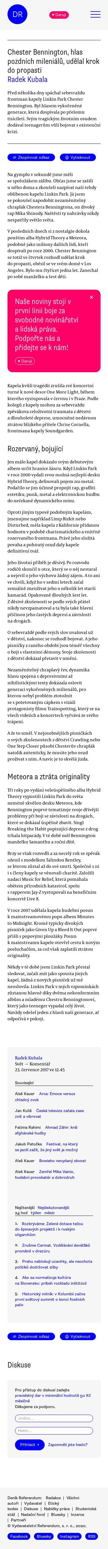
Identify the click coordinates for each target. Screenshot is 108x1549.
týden (36, 1212)
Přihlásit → (29, 1444)
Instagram (69, 1536)
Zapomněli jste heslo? (68, 1444)
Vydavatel (33, 1503)
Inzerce (77, 1514)
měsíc (49, 1212)
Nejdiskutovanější (53, 1207)
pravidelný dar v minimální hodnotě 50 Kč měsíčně (53, 1398)
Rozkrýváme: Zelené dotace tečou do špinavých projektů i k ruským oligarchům (49, 1229)
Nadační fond (33, 1514)
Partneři (18, 1520)
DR (17, 14)
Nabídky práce (57, 1508)
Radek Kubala (27, 79)
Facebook (19, 1536)
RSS (91, 1536)
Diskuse (31, 1508)
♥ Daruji (59, 14)
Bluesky (58, 1514)
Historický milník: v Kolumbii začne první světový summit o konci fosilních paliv (50, 1300)
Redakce (53, 1497)
